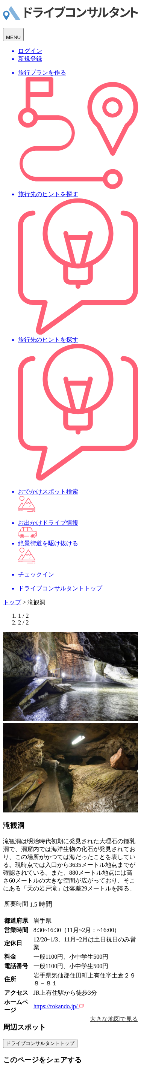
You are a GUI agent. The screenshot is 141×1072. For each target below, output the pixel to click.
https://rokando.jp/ (58, 1006)
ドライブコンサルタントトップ (40, 1043)
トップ (12, 602)
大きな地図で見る (114, 1019)
